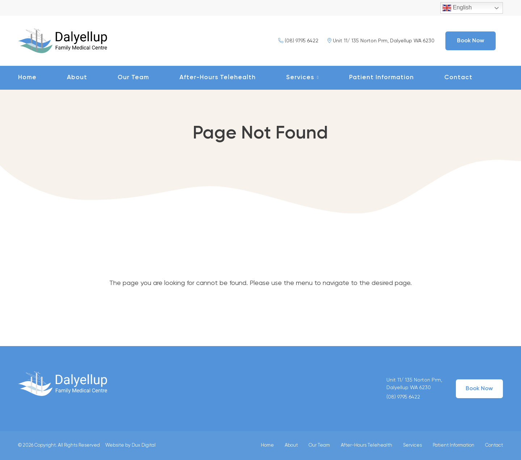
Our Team (133, 77)
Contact (458, 77)
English (457, 8)
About (77, 77)
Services (300, 77)
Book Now (470, 41)
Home (27, 77)
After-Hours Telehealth (217, 77)
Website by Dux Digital (130, 445)
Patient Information (381, 77)
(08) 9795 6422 (298, 40)
